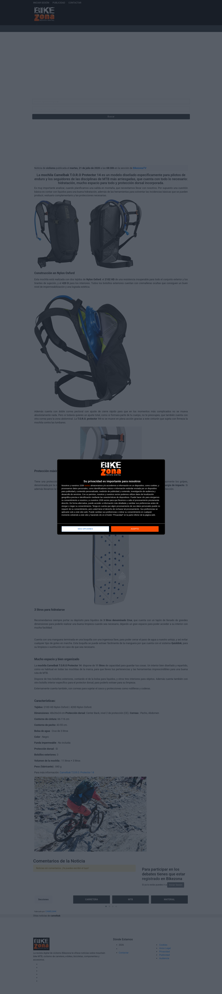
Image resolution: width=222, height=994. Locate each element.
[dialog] (111, 497)
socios (87, 486)
